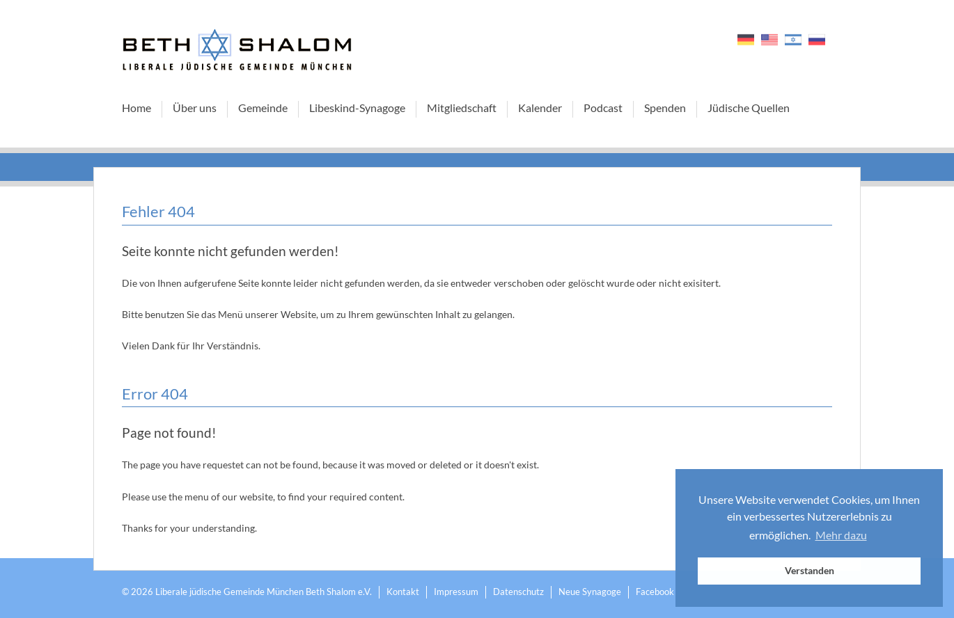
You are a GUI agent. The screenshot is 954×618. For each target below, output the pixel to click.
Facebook (655, 591)
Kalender (540, 107)
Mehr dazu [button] (841, 534)
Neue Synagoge (589, 591)
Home (136, 107)
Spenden (665, 107)
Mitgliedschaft (461, 107)
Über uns (195, 107)
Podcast (603, 107)
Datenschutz (518, 591)
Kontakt (402, 591)
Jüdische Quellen (748, 107)
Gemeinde (263, 107)
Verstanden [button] (809, 570)
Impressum (456, 591)
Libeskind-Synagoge (357, 107)
